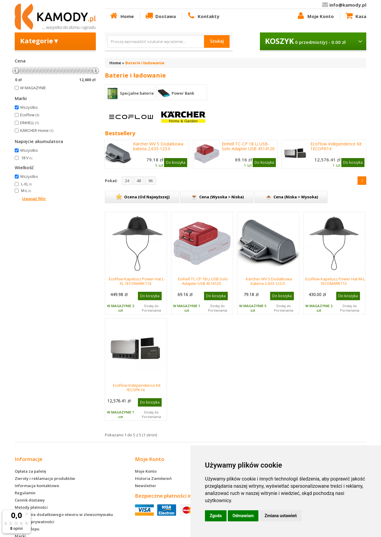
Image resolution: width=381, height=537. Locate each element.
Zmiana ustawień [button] (280, 515)
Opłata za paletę (30, 471)
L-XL (26, 184)
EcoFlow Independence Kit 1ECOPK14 (336, 146)
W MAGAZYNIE (33, 87)
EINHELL (29, 122)
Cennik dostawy (30, 500)
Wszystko (29, 107)
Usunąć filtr (34, 198)
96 (150, 180)
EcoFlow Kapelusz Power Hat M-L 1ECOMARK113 (335, 281)
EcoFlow (29, 114)
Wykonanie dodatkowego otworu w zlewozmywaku (64, 514)
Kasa (355, 16)
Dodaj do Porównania (151, 308)
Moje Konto (315, 16)
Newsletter (145, 485)
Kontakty (202, 16)
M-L (26, 190)
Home (121, 16)
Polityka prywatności (34, 521)
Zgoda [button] (216, 515)
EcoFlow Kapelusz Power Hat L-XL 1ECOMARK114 (137, 281)
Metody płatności (31, 507)
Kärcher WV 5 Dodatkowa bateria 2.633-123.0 (158, 146)
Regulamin (25, 493)
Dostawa (160, 16)
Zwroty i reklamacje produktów (45, 478)
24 (127, 180)
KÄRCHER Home (36, 130)
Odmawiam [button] (243, 515)
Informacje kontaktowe (37, 485)
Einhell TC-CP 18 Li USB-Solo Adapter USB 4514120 (248, 146)
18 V (26, 157)
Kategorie (39, 40)
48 (139, 180)
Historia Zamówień (153, 478)
